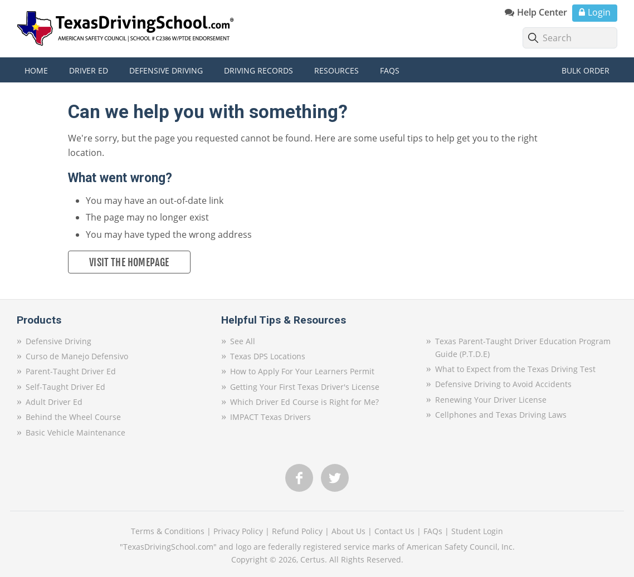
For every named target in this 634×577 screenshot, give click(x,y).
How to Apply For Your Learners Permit (302, 371)
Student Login (477, 531)
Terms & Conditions (167, 531)
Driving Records (258, 70)
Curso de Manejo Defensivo (77, 356)
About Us (348, 531)
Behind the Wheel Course (73, 417)
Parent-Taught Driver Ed (71, 371)
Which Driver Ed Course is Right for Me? (304, 402)
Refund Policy (297, 531)
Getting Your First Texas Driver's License (304, 387)
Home (36, 70)
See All (242, 341)
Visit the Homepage (129, 262)
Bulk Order (585, 70)
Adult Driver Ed (54, 402)
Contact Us (394, 531)
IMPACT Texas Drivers (270, 417)
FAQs (432, 531)
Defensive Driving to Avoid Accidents (503, 384)
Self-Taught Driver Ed (65, 387)
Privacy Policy (238, 531)
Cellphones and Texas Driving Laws (501, 414)
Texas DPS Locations (267, 356)
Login (599, 12)
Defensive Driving (58, 341)
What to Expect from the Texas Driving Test (515, 369)
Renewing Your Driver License (491, 399)
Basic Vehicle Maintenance (75, 432)
